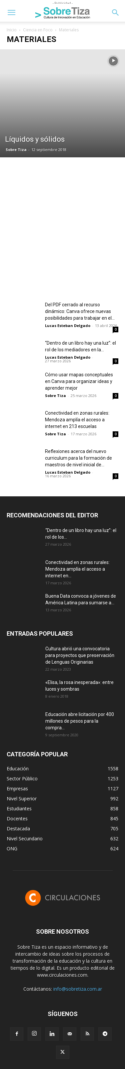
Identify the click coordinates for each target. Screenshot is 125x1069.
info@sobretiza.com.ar (77, 989)
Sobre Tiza (16, 149)
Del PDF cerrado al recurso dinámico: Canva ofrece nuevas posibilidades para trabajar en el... (80, 311)
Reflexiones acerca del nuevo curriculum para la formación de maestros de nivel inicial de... (78, 458)
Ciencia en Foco (38, 30)
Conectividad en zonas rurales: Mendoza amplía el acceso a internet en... (77, 569)
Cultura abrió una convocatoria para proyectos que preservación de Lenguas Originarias (79, 655)
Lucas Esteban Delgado (67, 325)
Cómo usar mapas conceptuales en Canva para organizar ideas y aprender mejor (79, 381)
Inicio (12, 30)
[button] (11, 13)
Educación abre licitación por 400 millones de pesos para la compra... (79, 721)
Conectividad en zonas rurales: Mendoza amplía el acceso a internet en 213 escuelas (77, 419)
